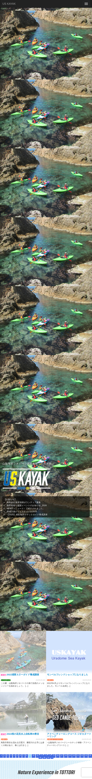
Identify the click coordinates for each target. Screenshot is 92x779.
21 (78, 755)
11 (37, 755)
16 (58, 755)
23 (86, 755)
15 (54, 755)
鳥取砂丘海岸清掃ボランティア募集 (24, 502)
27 (48, 758)
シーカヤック (5, 680)
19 (70, 755)
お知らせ (50, 680)
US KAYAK (9, 3)
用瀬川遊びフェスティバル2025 (22, 511)
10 (33, 755)
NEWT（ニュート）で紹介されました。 (26, 508)
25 (40, 758)
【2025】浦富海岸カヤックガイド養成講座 (27, 514)
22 (82, 755)
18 (66, 755)
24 (90, 755)
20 (74, 755)
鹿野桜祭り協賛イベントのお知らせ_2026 (27, 505)
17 (62, 755)
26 (44, 758)
